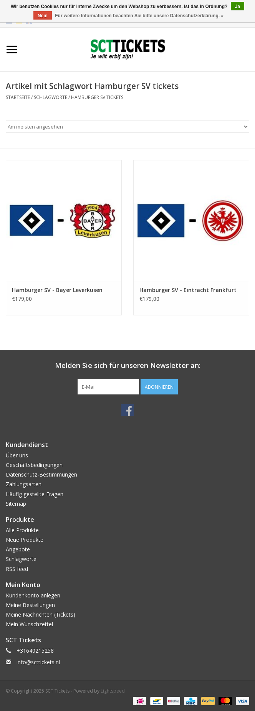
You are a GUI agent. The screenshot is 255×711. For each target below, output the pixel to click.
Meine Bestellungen (30, 605)
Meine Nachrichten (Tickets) (40, 614)
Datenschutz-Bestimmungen (41, 474)
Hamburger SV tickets (97, 97)
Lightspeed (113, 691)
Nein (43, 15)
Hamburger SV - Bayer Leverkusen (57, 290)
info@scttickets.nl (38, 662)
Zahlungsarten (23, 484)
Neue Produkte (24, 539)
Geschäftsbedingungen (34, 465)
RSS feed (17, 568)
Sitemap (16, 503)
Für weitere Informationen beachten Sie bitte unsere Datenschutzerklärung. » (139, 15)
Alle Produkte (22, 530)
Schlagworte (50, 97)
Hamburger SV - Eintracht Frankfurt (188, 290)
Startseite (18, 97)
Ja (237, 6)
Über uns (17, 455)
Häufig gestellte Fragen (34, 494)
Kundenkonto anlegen (33, 595)
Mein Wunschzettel (29, 624)
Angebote (18, 549)
